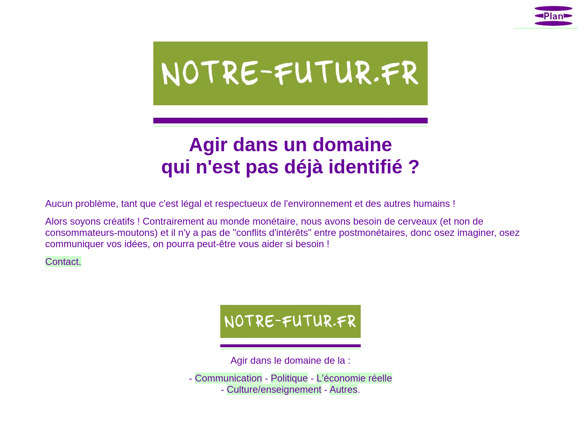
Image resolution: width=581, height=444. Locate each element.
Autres (343, 389)
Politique (289, 378)
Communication (228, 378)
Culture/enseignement (274, 389)
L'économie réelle (354, 378)
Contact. (63, 261)
